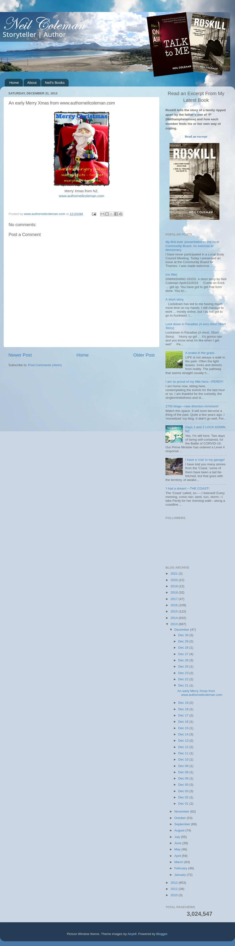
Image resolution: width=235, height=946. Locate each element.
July (177, 837)
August (179, 830)
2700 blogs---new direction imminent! (191, 406)
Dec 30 (183, 635)
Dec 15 (183, 728)
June (178, 843)
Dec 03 (183, 791)
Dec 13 (183, 740)
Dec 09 (183, 766)
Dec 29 (183, 641)
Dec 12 (183, 747)
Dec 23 (183, 673)
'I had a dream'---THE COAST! (187, 488)
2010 (174, 895)
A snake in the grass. (200, 353)
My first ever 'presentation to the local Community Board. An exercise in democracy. (192, 245)
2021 (174, 573)
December (182, 629)
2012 (174, 882)
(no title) (171, 274)
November (182, 811)
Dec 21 (183, 685)
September (182, 824)
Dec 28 (183, 647)
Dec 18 (183, 709)
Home (14, 83)
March (179, 862)
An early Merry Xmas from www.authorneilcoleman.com (199, 693)
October (180, 818)
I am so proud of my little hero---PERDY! (194, 381)
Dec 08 (183, 772)
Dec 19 (183, 702)
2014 (174, 618)
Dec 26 (183, 660)
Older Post (144, 355)
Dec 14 (183, 734)
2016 (174, 605)
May (177, 849)
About (32, 83)
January (180, 875)
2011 (174, 889)
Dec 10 (183, 759)
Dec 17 (183, 715)
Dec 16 (183, 721)
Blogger (161, 934)
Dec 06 (183, 778)
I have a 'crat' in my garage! (205, 459)
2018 (174, 592)
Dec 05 (183, 784)
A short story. (174, 299)
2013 (174, 624)
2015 (174, 611)
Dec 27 (183, 654)
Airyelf (132, 934)
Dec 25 (183, 666)
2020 (174, 580)
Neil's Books (55, 83)
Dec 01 (183, 803)
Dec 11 (183, 753)
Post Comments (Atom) (45, 365)
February (181, 868)
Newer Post (20, 355)
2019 (174, 586)
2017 (174, 599)
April (178, 856)
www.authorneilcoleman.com (81, 196)
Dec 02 (183, 797)
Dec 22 (183, 679)
